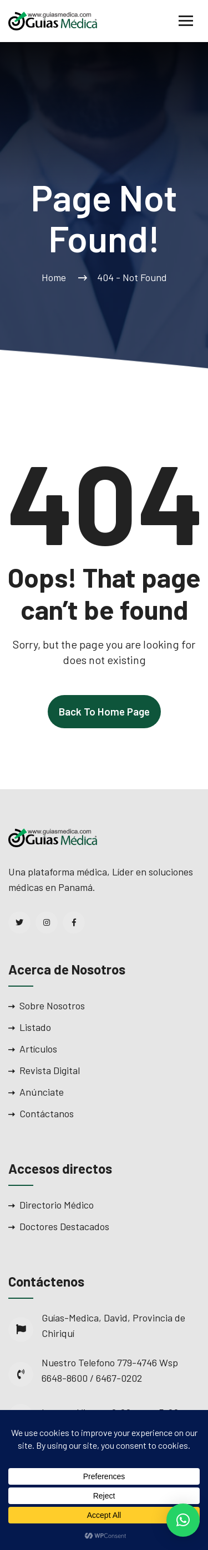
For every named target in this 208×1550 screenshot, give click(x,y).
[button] (183, 1520)
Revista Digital (49, 1070)
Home (56, 277)
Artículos (38, 1049)
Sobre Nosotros (52, 1005)
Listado (35, 1027)
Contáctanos (46, 1113)
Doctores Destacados (64, 1226)
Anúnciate (41, 1092)
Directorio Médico (56, 1205)
